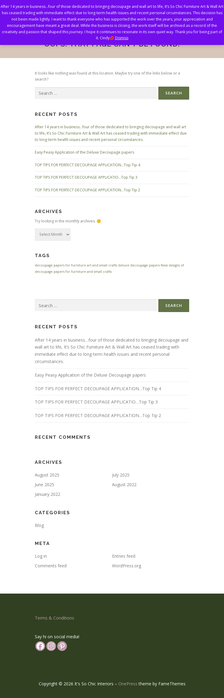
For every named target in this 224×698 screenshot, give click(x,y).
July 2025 (121, 475)
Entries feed (123, 556)
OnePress (127, 684)
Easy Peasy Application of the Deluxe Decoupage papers (84, 152)
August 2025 (47, 475)
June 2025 (44, 484)
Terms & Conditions (54, 618)
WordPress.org (126, 566)
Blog (39, 525)
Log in (41, 556)
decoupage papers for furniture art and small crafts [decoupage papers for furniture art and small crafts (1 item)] (76, 265)
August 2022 (124, 484)
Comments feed (51, 566)
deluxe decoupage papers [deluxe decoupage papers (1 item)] (139, 265)
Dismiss (121, 37)
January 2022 (47, 494)
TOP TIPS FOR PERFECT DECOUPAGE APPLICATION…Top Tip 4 (87, 164)
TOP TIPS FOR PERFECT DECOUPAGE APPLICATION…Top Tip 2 (87, 190)
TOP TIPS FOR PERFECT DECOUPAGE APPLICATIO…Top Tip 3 (86, 177)
